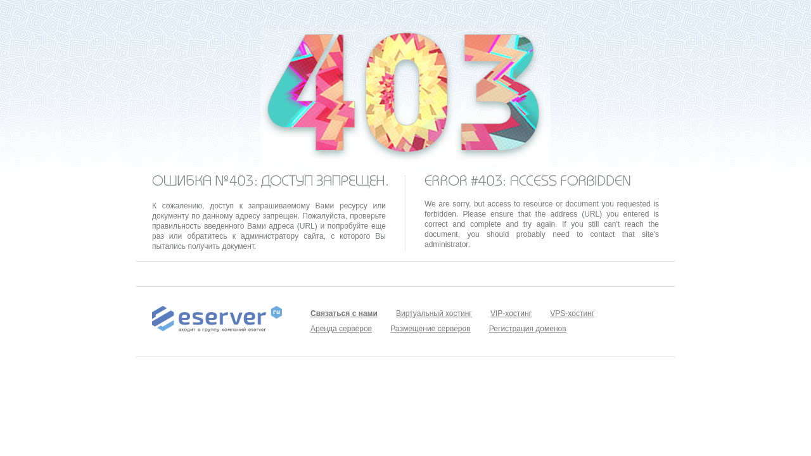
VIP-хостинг (511, 313)
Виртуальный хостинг (434, 313)
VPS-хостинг (572, 313)
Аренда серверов (341, 328)
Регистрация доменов (527, 328)
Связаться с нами (344, 313)
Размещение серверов (430, 328)
